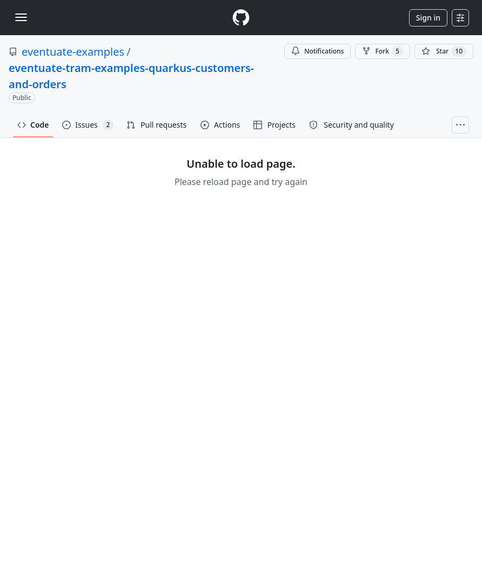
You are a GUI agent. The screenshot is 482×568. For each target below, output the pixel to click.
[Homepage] (241, 18)
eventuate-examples (73, 51)
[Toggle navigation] (21, 17)
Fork (382, 51)
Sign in (428, 17)
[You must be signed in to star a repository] (443, 51)
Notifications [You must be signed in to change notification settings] (317, 51)
